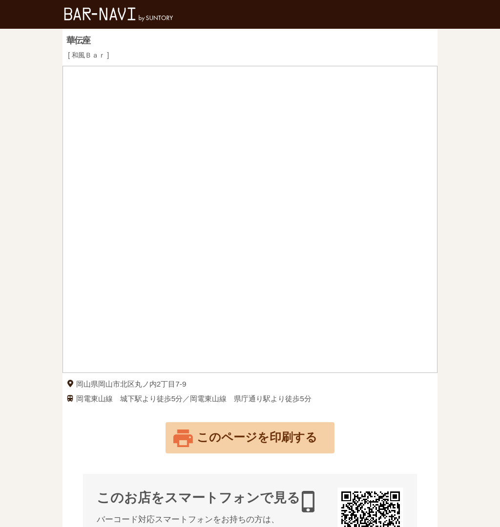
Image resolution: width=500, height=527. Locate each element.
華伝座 (78, 40)
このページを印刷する (257, 437)
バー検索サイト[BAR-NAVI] (118, 14)
